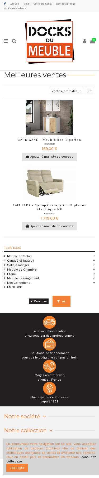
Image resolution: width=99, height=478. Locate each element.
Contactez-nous (66, 4)
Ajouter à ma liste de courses (49, 156)
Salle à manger (18, 265)
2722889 (49, 143)
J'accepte (17, 468)
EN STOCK (14, 287)
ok (61, 301)
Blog (26, 4)
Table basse (12, 248)
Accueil (15, 4)
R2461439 (49, 213)
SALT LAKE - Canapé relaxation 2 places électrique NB (49, 207)
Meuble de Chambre (22, 269)
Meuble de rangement (23, 278)
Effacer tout (38, 301)
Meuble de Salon (19, 256)
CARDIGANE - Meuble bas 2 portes (49, 140)
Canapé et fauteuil (20, 260)
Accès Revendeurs (15, 8)
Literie (11, 274)
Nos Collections (18, 283)
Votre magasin (43, 4)
